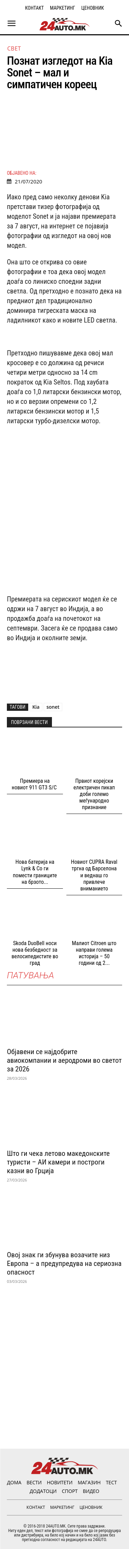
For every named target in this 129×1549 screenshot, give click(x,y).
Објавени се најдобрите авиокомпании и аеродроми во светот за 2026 (64, 1060)
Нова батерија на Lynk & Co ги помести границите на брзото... (35, 872)
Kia (36, 707)
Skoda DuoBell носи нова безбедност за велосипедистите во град (35, 953)
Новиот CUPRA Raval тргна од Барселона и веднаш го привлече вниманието (94, 875)
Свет (14, 48)
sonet (53, 707)
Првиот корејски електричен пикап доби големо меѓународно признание (94, 794)
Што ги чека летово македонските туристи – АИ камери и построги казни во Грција (58, 1162)
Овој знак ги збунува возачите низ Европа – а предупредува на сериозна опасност (64, 1263)
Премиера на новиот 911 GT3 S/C (35, 784)
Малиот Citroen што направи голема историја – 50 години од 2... (94, 953)
